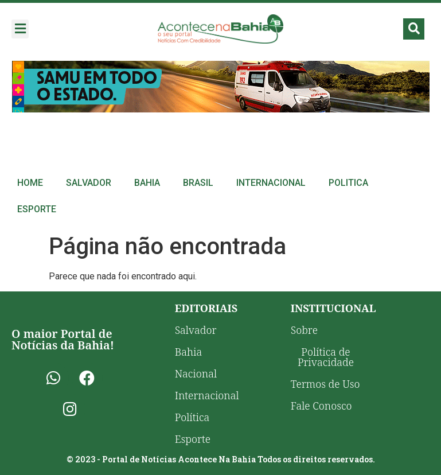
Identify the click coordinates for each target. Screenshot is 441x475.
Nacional (196, 373)
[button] (20, 29)
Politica (348, 182)
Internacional (271, 182)
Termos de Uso (325, 384)
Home (30, 182)
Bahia (147, 182)
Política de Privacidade (326, 357)
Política (192, 417)
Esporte (36, 209)
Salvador (88, 182)
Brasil (198, 182)
